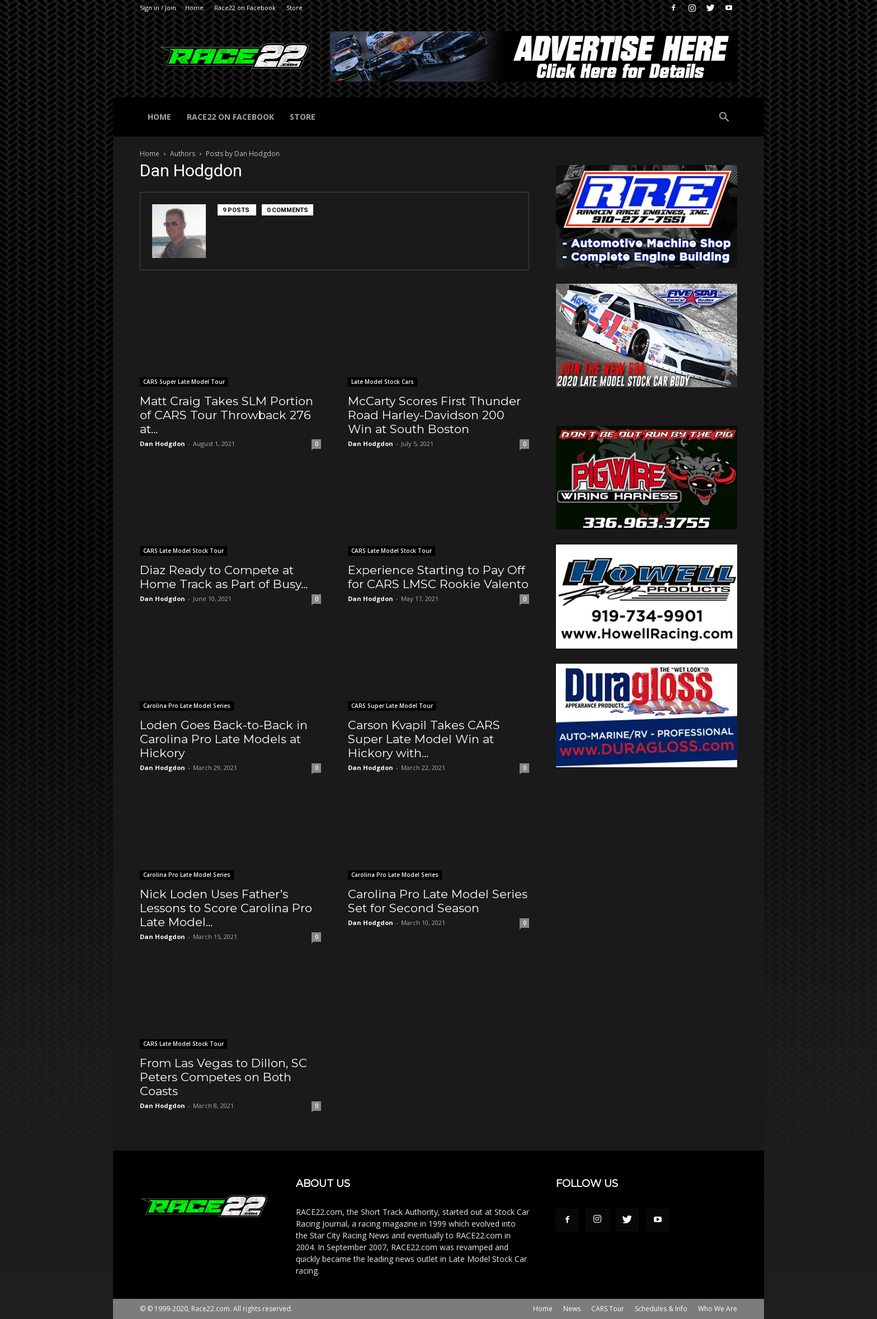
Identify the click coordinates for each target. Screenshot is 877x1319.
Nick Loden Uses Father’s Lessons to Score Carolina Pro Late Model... (226, 908)
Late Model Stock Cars (382, 382)
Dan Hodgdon (162, 443)
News (572, 1308)
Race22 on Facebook (245, 7)
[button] (723, 118)
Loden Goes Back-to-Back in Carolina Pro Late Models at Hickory (224, 739)
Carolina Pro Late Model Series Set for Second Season (437, 901)
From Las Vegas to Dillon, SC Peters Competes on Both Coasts (223, 1077)
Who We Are (717, 1308)
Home (194, 7)
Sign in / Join (158, 7)
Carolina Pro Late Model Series (186, 706)
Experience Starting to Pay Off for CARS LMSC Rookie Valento (438, 577)
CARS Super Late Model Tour (184, 382)
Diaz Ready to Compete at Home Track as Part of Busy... (224, 577)
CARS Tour (607, 1308)
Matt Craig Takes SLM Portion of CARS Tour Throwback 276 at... (226, 415)
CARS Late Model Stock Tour (183, 551)
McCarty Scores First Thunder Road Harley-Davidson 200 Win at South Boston (434, 415)
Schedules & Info (661, 1308)
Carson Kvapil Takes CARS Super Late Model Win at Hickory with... (424, 739)
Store (294, 7)
